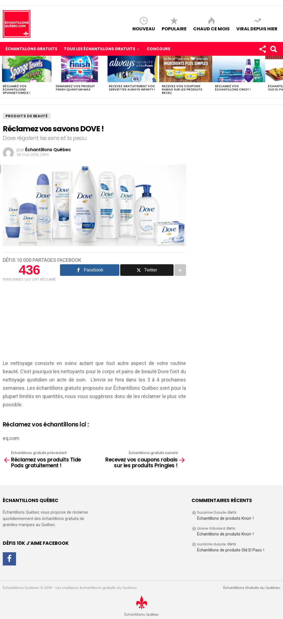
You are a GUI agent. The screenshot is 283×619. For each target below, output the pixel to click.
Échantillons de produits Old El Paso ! (230, 550)
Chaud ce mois (211, 28)
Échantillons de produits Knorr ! (225, 518)
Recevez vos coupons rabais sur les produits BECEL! (182, 89)
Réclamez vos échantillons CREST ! (233, 88)
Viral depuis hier (256, 28)
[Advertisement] (44, 322)
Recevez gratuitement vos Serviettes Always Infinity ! (132, 88)
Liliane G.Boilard (211, 528)
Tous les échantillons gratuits (99, 49)
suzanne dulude (211, 544)
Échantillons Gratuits (31, 49)
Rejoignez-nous (262, 50)
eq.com (11, 438)
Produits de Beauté (27, 116)
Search (273, 50)
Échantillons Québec (136, 388)
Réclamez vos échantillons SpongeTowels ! (16, 89)
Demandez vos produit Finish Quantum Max (75, 88)
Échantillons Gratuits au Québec (251, 588)
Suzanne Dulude (211, 512)
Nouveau (143, 28)
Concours (158, 49)
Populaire (174, 28)
